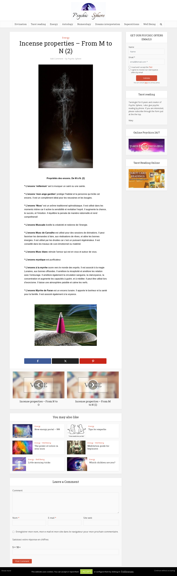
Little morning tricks (39, 462)
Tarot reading (38, 24)
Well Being (149, 24)
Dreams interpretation (107, 24)
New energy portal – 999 (47, 429)
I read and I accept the (141, 67)
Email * (132, 57)
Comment (17, 490)
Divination (21, 24)
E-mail (52, 517)
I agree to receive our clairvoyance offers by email (144, 71)
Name (131, 47)
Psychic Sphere (74, 58)
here (146, 83)
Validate (146, 78)
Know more (6, 570)
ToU (150, 67)
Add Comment (56, 58)
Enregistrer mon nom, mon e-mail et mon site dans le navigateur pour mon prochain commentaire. (67, 531)
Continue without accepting (164, 570)
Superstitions (131, 24)
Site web (87, 517)
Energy (54, 24)
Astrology (67, 24)
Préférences (127, 571)
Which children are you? (102, 462)
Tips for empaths (97, 429)
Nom (15, 517)
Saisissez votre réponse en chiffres (30, 539)
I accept (86, 571)
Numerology (84, 24)
